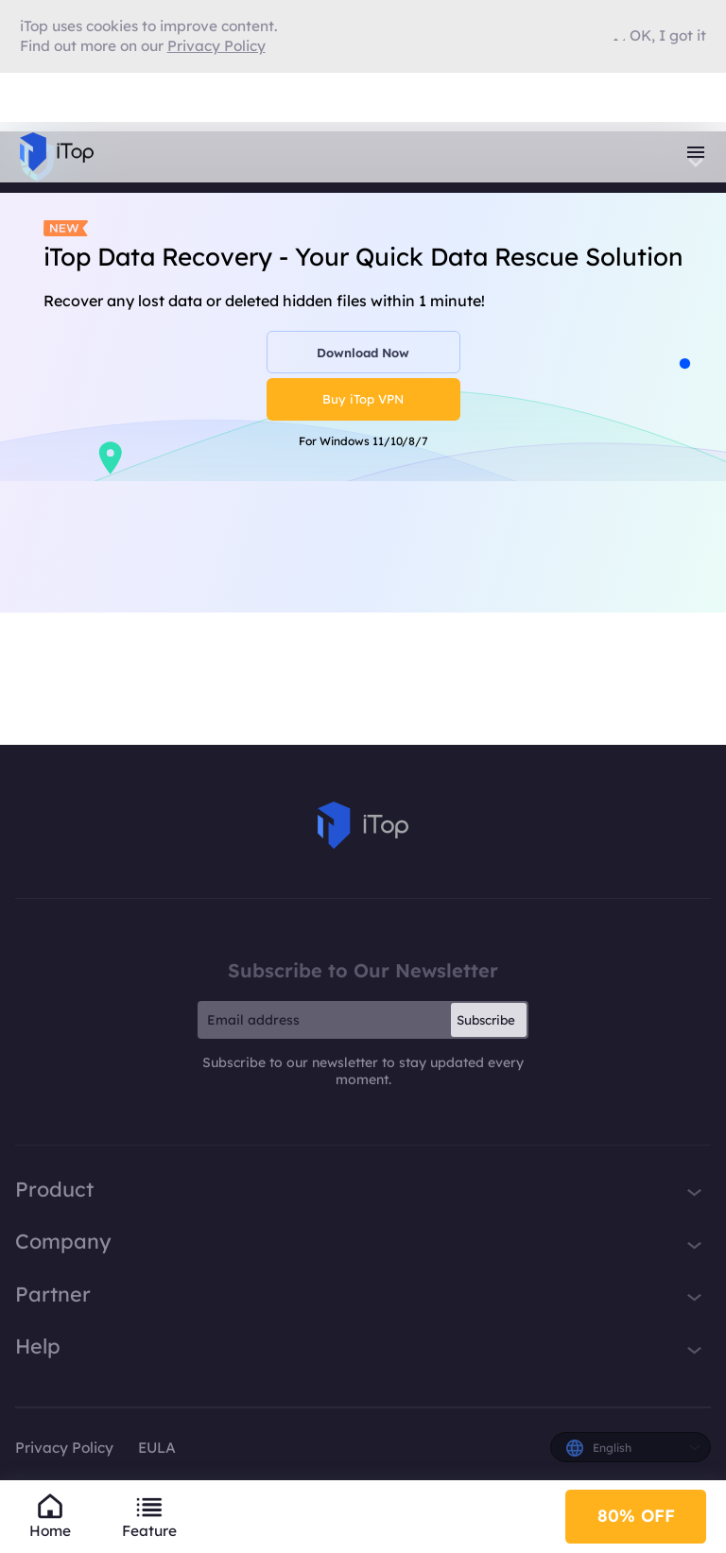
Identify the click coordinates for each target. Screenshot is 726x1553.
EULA (157, 1448)
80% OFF (636, 1516)
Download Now (363, 352)
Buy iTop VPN (363, 398)
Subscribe (486, 1019)
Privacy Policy (64, 1448)
